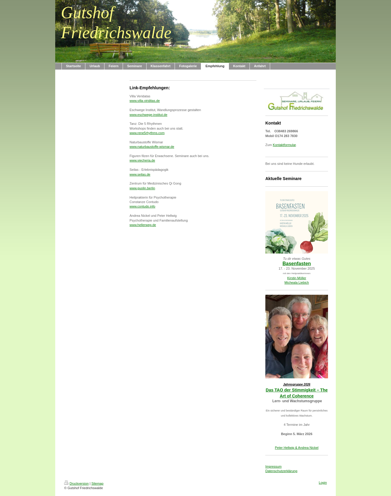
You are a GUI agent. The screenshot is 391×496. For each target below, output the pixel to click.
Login (323, 482)
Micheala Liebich (296, 282)
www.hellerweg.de (143, 225)
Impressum (273, 466)
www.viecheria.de (142, 160)
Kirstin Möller (296, 278)
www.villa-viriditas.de (145, 100)
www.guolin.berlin (142, 188)
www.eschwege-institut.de (148, 114)
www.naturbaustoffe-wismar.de (152, 146)
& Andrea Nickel (306, 447)
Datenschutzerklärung (281, 471)
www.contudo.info (142, 206)
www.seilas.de (140, 174)
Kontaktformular (284, 145)
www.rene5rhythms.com (147, 133)
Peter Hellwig (284, 447)
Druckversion (76, 483)
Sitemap (97, 483)
